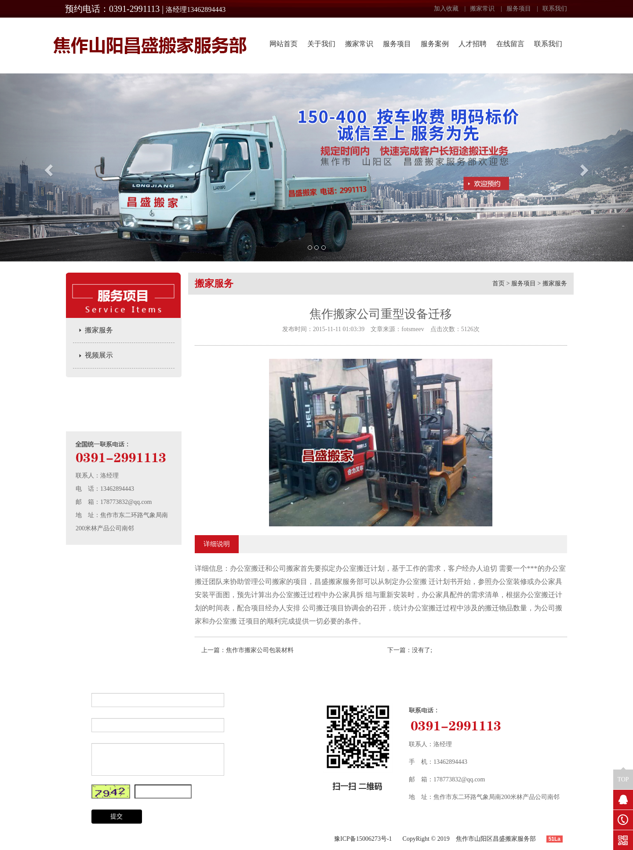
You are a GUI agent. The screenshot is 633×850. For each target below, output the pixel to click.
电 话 (75, 725)
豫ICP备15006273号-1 (363, 838)
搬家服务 (99, 330)
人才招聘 (472, 43)
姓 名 (75, 700)
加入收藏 (446, 8)
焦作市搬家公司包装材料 (260, 650)
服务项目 (518, 8)
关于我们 (321, 43)
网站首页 (283, 43)
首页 (498, 283)
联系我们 (554, 8)
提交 (116, 816)
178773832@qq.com (126, 502)
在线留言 (510, 43)
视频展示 (99, 355)
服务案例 (435, 43)
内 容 (75, 750)
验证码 (75, 791)
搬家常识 (482, 8)
